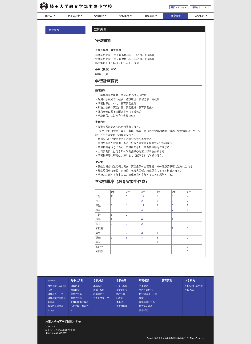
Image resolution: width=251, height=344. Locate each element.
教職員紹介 (99, 294)
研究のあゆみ (146, 306)
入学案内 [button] (200, 15)
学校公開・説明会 (194, 285)
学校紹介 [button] (99, 15)
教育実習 (176, 15)
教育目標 (75, 290)
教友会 (51, 302)
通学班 (119, 302)
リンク (51, 310)
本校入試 (189, 290)
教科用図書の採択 (80, 302)
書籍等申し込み (147, 302)
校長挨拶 (75, 285)
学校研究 (143, 285)
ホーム (51, 280)
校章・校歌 (99, 290)
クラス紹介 (121, 285)
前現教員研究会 (55, 306)
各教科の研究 (146, 290)
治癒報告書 (121, 306)
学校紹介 (98, 280)
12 (142, 196)
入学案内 (190, 280)
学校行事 (120, 294)
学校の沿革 (76, 294)
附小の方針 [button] (74, 15)
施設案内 (97, 285)
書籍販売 (143, 310)
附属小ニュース (55, 294)
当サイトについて (201, 7)
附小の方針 (77, 280)
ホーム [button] (49, 15)
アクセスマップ (101, 298)
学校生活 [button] (124, 15)
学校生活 (121, 280)
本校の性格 (76, 298)
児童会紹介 (121, 290)
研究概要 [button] (150, 15)
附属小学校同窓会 (57, 298)
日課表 (119, 298)
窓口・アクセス (178, 7)
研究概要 (144, 280)
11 (112, 196)
